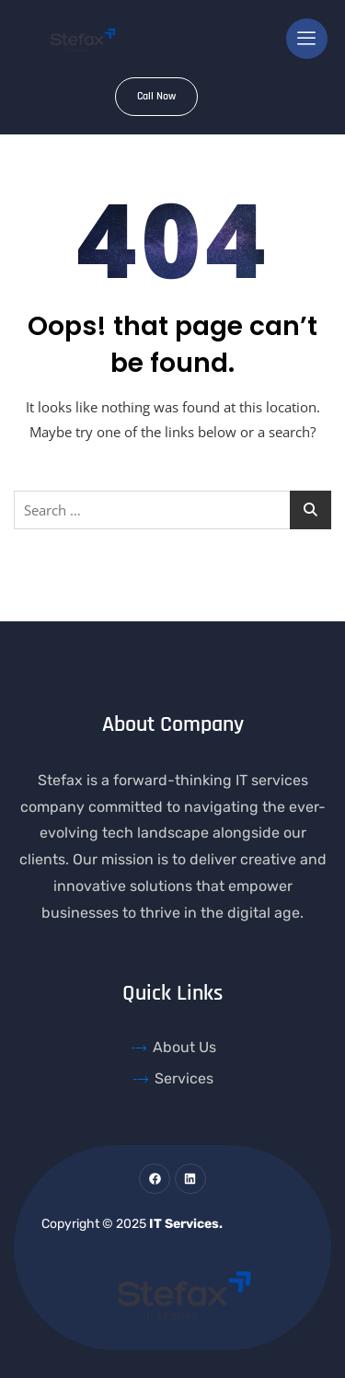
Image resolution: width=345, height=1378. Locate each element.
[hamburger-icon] (307, 38)
